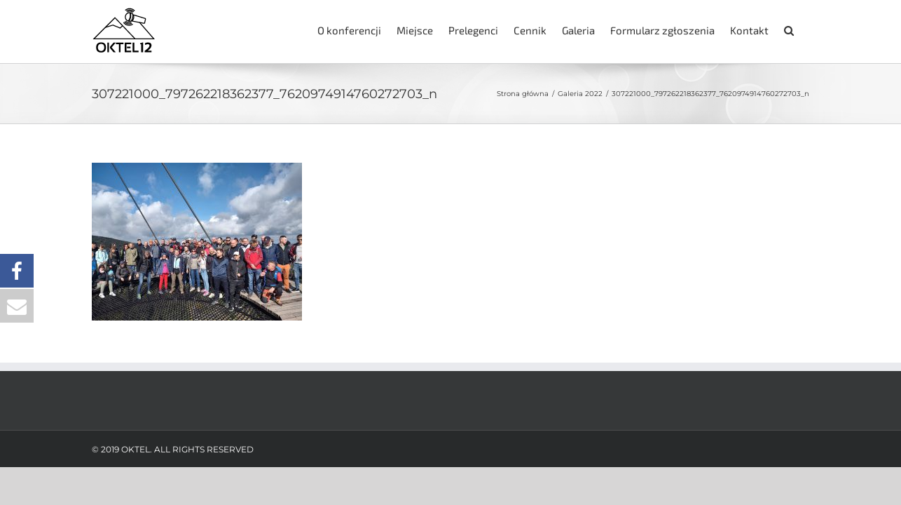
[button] (804, 29)
